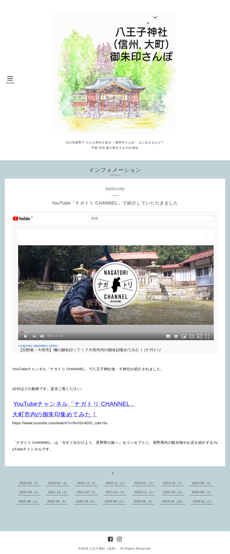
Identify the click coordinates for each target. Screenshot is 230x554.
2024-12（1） (173, 483)
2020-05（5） (86, 501)
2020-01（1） (203, 501)
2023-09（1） (202, 483)
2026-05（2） (30, 483)
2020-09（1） (202, 492)
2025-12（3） (87, 483)
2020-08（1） (29, 501)
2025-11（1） (116, 483)
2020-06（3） (57, 501)
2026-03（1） (58, 483)
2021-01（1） (116, 492)
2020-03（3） (143, 501)
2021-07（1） (87, 492)
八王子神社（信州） (103, 548)
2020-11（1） (144, 492)
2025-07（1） (144, 483)
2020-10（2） (173, 492)
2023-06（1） (30, 492)
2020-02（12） (173, 501)
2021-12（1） (58, 492)
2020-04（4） (115, 501)
